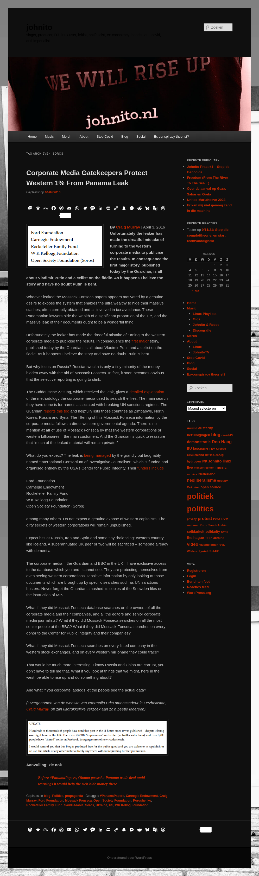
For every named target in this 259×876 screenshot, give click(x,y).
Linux (197, 347)
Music (49, 136)
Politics (57, 796)
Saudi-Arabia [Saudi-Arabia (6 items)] (217, 525)
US (111, 805)
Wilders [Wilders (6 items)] (192, 551)
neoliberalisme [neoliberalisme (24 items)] (201, 480)
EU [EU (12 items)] (189, 448)
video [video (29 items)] (192, 544)
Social (141, 136)
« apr (195, 290)
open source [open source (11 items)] (211, 487)
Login (191, 576)
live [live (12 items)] (190, 467)
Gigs (196, 319)
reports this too (56, 411)
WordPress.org (199, 593)
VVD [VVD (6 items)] (222, 544)
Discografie (202, 330)
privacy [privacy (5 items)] (192, 518)
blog (47, 796)
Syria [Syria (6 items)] (224, 531)
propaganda (74, 796)
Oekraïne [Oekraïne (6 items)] (193, 487)
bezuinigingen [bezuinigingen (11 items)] (198, 435)
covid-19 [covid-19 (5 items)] (227, 435)
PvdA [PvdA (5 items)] (216, 518)
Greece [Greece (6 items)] (221, 448)
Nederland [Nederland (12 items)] (207, 474)
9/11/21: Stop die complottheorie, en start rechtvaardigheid (208, 235)
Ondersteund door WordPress (129, 858)
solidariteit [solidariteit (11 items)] (195, 532)
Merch (66, 136)
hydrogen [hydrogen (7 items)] (194, 461)
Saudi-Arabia (73, 805)
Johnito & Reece (206, 325)
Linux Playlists (205, 314)
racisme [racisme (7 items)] (192, 525)
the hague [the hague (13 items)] (195, 538)
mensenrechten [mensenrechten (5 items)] (204, 467)
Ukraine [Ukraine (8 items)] (218, 538)
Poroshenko (142, 800)
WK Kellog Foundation (132, 805)
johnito (39, 27)
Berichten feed (198, 581)
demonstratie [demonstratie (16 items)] (199, 442)
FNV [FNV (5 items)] (212, 448)
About (84, 136)
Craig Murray (37, 709)
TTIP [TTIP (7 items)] (208, 537)
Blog (124, 136)
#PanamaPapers (112, 796)
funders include (150, 468)
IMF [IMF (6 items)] (204, 461)
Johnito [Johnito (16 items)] (215, 461)
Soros (89, 805)
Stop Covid (105, 136)
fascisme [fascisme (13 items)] (200, 448)
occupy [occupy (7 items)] (222, 480)
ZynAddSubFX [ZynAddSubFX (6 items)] (209, 551)
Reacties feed (198, 587)
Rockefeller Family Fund (44, 805)
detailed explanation (146, 392)
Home (32, 136)
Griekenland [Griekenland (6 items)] (195, 454)
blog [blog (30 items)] (215, 434)
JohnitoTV (201, 352)
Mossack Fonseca (78, 800)
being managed (98, 455)
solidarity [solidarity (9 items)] (212, 532)
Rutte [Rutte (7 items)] (203, 525)
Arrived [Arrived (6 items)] (192, 428)
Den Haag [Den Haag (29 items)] (222, 441)
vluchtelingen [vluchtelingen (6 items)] (208, 544)
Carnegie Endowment (142, 796)
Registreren (196, 571)
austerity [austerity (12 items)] (205, 428)
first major (140, 341)
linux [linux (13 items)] (227, 461)
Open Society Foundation (112, 800)
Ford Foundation (51, 800)
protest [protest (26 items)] (205, 518)
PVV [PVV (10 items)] (224, 519)
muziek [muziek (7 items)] (192, 474)
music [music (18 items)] (221, 467)
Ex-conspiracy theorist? (171, 136)
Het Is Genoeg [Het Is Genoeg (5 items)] (214, 454)
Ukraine (101, 805)
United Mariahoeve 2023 (206, 200)
